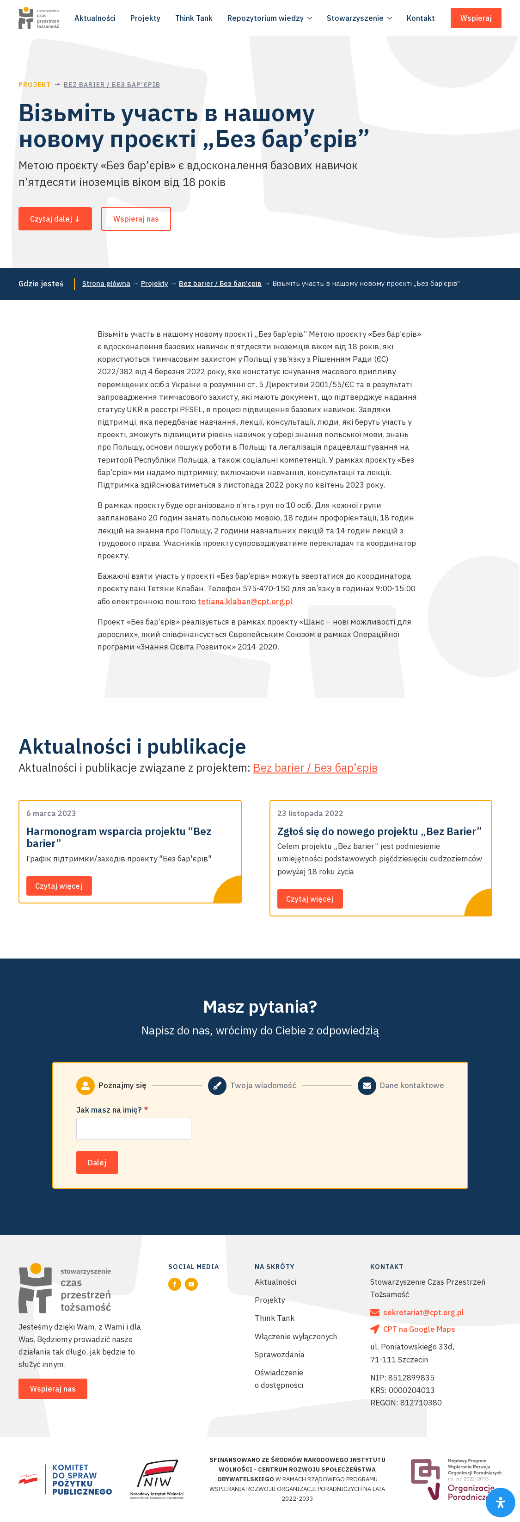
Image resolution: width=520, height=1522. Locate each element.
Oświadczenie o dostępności (279, 1378)
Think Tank (274, 1318)
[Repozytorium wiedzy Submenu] (311, 18)
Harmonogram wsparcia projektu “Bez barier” (118, 837)
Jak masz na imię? (112, 1110)
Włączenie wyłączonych (296, 1336)
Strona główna (106, 283)
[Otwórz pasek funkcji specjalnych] (500, 1502)
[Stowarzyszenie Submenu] (391, 18)
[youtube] (191, 1284)
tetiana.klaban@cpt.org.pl (245, 601)
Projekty (154, 283)
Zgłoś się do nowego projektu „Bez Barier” (379, 831)
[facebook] (174, 1284)
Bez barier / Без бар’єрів (112, 84)
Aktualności (275, 1282)
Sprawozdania (280, 1354)
